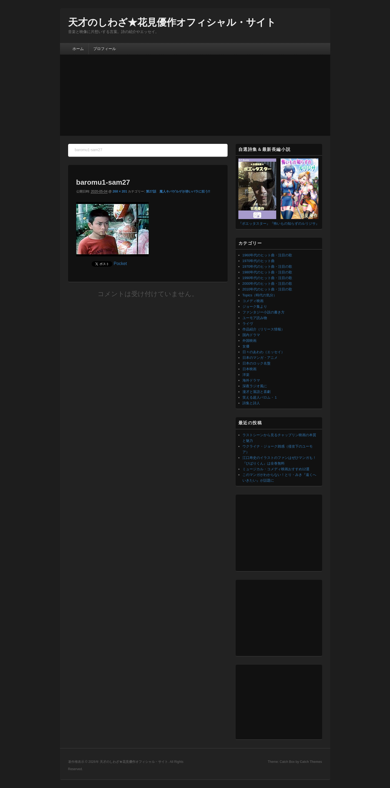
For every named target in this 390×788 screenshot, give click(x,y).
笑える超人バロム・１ (260, 397)
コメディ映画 (253, 301)
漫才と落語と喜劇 (256, 392)
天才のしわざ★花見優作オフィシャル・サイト (172, 22)
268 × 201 (119, 191)
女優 (245, 346)
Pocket (120, 263)
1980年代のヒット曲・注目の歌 (267, 272)
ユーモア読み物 (254, 318)
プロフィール (104, 49)
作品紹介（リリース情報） (263, 329)
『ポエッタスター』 (254, 223)
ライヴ (247, 324)
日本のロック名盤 (256, 363)
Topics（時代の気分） (259, 295)
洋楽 (245, 375)
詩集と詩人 (251, 403)
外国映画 (249, 341)
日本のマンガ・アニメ (260, 358)
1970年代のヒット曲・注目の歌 (267, 266)
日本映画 (249, 369)
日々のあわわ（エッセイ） (263, 352)
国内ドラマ (251, 335)
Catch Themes (311, 762)
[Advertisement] (195, 95)
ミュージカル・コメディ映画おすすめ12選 (275, 469)
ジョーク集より (254, 306)
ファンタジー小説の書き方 (263, 312)
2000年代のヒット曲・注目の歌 (267, 284)
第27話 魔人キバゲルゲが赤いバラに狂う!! (178, 191)
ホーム (78, 49)
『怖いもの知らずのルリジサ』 (294, 223)
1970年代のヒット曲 (258, 261)
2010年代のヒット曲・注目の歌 (267, 289)
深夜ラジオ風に (254, 386)
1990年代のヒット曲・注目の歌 (267, 278)
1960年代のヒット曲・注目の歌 (267, 255)
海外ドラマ (251, 380)
